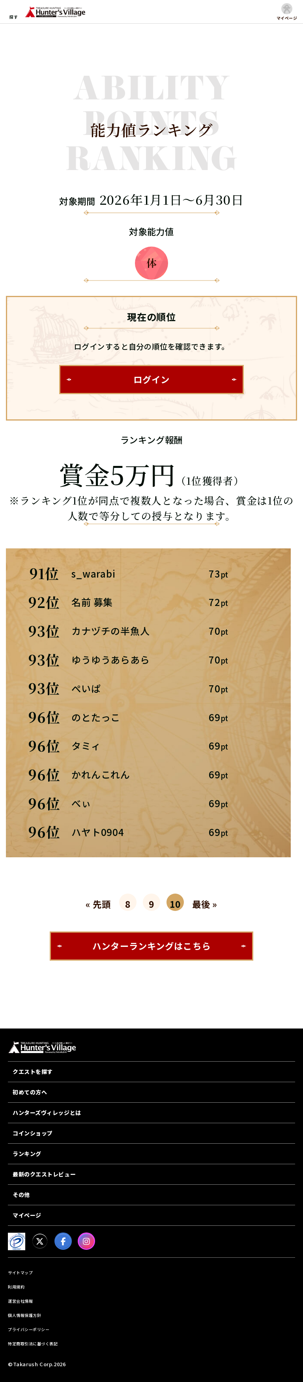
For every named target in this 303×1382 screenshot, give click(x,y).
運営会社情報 (20, 1301)
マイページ (27, 1215)
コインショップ (33, 1133)
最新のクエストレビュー (44, 1174)
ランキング (27, 1154)
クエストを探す (33, 1071)
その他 (21, 1195)
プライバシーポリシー (28, 1329)
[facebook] (63, 1241)
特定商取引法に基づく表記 (33, 1343)
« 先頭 (98, 904)
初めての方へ (30, 1092)
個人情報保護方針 (24, 1315)
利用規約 (16, 1287)
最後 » (204, 904)
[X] (40, 1241)
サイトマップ (20, 1272)
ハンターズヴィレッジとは (47, 1112)
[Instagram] (86, 1241)
